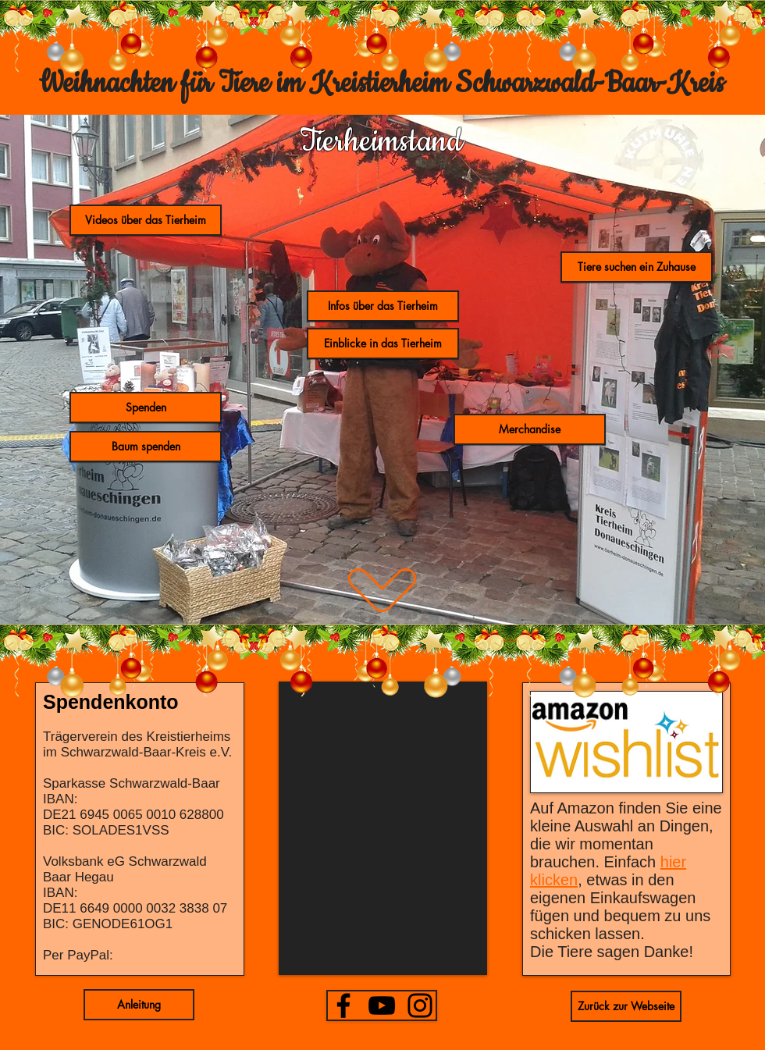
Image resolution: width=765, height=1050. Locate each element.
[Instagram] (420, 1005)
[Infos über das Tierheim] (383, 306)
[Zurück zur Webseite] (626, 1006)
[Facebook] (343, 1005)
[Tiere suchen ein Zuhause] (636, 267)
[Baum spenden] (145, 446)
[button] (530, 429)
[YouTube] (381, 1005)
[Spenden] (145, 407)
